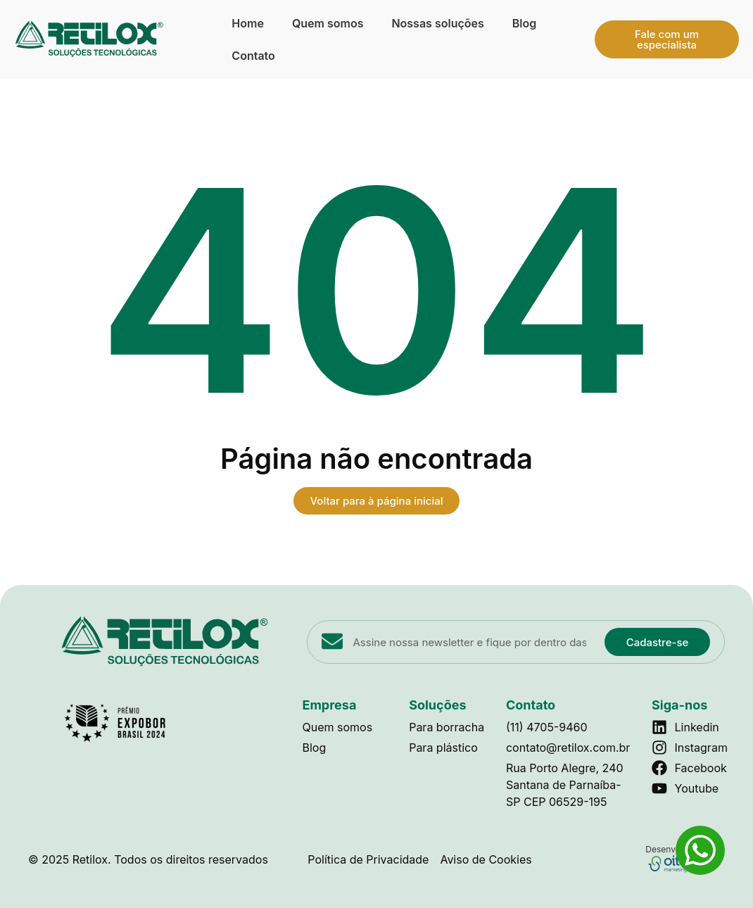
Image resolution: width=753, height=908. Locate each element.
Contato (253, 56)
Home (248, 23)
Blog (524, 23)
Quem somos (328, 23)
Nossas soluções (437, 23)
